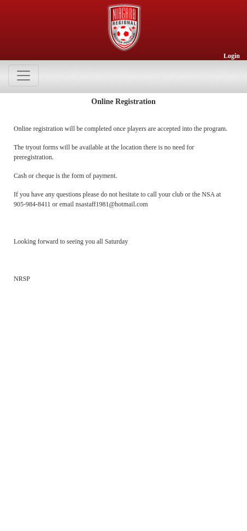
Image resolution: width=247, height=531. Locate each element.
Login (232, 56)
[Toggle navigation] (23, 75)
